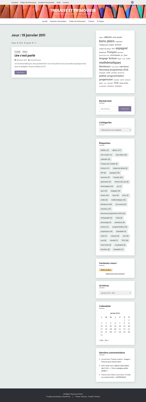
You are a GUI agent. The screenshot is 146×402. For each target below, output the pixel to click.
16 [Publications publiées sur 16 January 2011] (129, 326)
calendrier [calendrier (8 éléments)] (119, 42)
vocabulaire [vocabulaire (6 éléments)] (102, 86)
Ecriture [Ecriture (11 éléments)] (118, 45)
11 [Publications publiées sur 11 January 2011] (106, 326)
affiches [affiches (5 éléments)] (101, 37)
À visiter (18, 51)
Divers (25, 51)
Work (59, 2)
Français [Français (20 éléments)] (112, 52)
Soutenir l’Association (46, 2)
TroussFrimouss (35, 60)
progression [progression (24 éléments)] (106, 79)
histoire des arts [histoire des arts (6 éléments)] (104, 55)
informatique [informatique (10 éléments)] (115, 55)
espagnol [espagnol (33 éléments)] (121, 48)
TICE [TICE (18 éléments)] (116, 82)
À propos (14, 2)
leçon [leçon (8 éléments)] (119, 59)
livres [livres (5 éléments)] (123, 58)
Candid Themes (94, 396)
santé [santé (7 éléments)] (122, 80)
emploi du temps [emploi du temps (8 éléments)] (105, 49)
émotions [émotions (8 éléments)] (110, 86)
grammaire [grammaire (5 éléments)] (120, 52)
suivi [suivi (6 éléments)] (105, 83)
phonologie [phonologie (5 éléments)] (114, 73)
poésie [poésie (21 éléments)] (102, 75)
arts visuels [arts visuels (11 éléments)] (117, 37)
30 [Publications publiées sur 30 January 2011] (129, 332)
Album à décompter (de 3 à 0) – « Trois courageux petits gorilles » (115, 368)
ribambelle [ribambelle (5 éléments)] (116, 80)
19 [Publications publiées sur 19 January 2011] (111, 329)
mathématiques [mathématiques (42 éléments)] (110, 62)
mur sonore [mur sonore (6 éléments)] (115, 67)
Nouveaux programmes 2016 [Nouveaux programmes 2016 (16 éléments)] (113, 69)
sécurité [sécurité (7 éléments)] (110, 83)
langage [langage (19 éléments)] (103, 58)
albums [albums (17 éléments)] (108, 37)
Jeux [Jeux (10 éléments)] (125, 55)
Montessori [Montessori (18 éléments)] (105, 66)
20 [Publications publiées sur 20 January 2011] (115, 329)
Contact (66, 2)
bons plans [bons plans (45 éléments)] (107, 41)
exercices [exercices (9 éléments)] (102, 52)
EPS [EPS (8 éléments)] (113, 49)
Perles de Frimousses (28, 2)
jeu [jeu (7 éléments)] (122, 55)
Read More (20, 72)
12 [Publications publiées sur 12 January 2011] (111, 326)
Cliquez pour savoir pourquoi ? (115, 273)
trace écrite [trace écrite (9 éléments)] (124, 83)
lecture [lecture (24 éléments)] (113, 58)
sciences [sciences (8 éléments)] (128, 80)
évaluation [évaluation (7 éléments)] (118, 86)
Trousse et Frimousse (73, 10)
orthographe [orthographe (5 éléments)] (102, 73)
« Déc (101, 340)
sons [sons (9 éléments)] (101, 83)
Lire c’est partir (25, 55)
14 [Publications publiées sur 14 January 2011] (120, 326)
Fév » (107, 340)
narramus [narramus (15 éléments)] (124, 66)
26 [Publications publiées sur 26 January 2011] (111, 332)
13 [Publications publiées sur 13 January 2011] (115, 326)
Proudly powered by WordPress (58, 396)
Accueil (44, 21)
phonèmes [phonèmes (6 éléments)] (121, 73)
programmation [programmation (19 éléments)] (115, 75)
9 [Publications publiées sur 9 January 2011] (128, 323)
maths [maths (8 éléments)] (128, 59)
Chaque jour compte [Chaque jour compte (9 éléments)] (106, 45)
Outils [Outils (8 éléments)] (108, 73)
